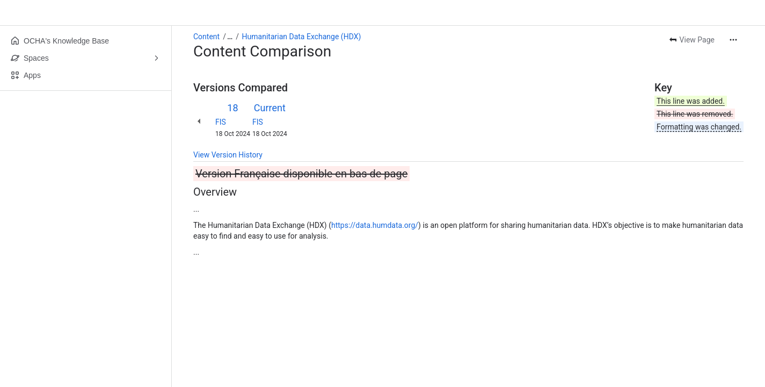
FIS (220, 122)
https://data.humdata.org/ (374, 225)
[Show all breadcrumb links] (229, 36)
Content (206, 36)
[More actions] (733, 40)
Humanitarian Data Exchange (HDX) (301, 36)
